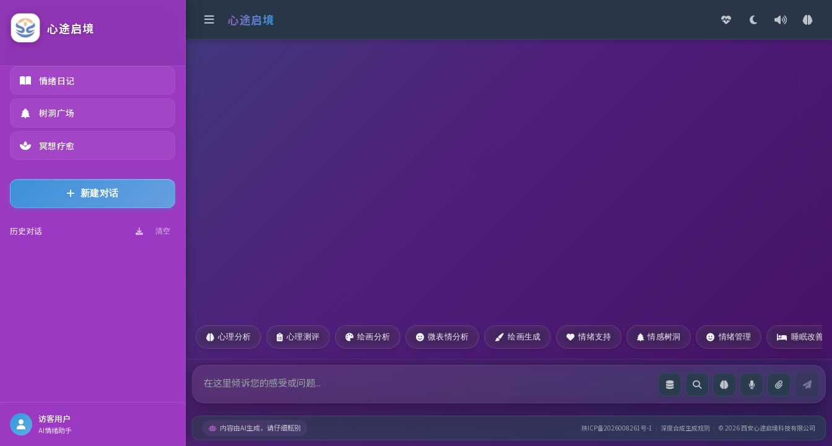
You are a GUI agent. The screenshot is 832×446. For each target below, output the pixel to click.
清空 (162, 231)
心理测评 (298, 336)
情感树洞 (658, 336)
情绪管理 (728, 336)
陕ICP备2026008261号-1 (616, 427)
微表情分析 (442, 336)
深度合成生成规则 (685, 427)
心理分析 (228, 336)
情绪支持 (588, 336)
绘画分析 (367, 336)
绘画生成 (517, 336)
